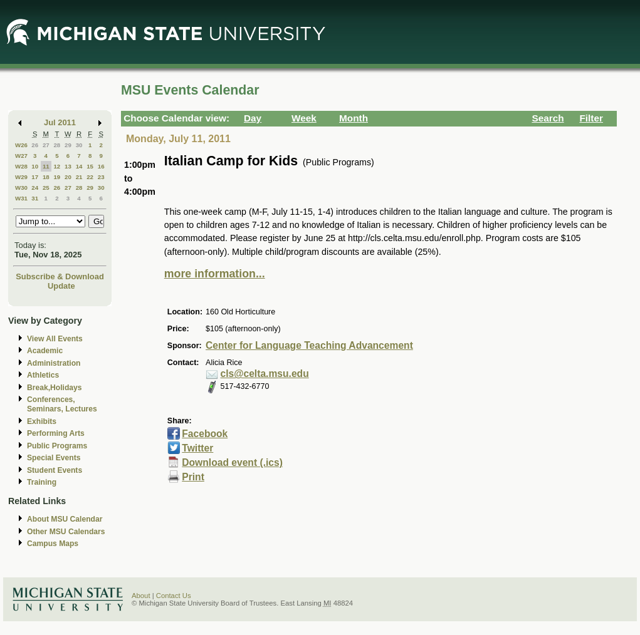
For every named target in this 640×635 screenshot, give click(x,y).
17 (34, 176)
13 (68, 166)
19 (56, 176)
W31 (21, 198)
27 (46, 145)
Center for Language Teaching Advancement (309, 345)
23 (101, 176)
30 (79, 145)
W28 (21, 166)
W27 (21, 155)
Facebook (205, 433)
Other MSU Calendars (66, 531)
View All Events (55, 338)
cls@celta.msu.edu (265, 373)
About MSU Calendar (64, 519)
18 (46, 176)
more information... (214, 273)
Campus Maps (52, 543)
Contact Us (173, 595)
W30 (21, 187)
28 (56, 145)
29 (68, 145)
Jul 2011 (60, 122)
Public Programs (57, 445)
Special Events (53, 457)
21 (79, 176)
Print (193, 477)
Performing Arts (56, 433)
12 (56, 166)
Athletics (43, 375)
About (141, 595)
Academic (45, 350)
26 (34, 145)
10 (34, 166)
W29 (21, 176)
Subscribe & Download (60, 276)
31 (34, 198)
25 (46, 187)
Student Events (54, 470)
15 (90, 166)
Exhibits (41, 421)
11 (46, 166)
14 (79, 166)
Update (61, 286)
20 (68, 176)
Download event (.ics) (232, 462)
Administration (53, 363)
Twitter (197, 448)
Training (41, 482)
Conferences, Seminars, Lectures (62, 404)
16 (101, 166)
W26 (21, 145)
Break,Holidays (54, 387)
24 (34, 187)
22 (90, 176)
